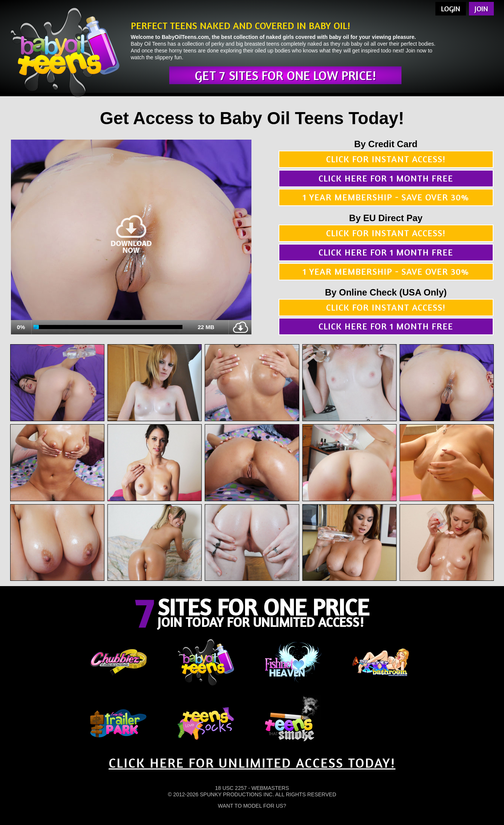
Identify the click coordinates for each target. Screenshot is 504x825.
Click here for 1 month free (386, 178)
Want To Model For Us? (252, 806)
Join (481, 8)
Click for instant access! (386, 159)
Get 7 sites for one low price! (285, 75)
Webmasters (270, 788)
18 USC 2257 (231, 788)
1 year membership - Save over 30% (386, 197)
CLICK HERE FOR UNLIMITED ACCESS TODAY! (252, 762)
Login (450, 8)
